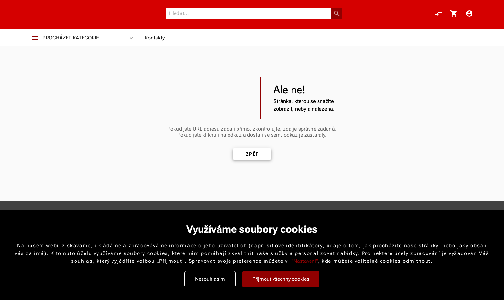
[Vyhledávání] (250, 13)
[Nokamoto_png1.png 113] (63, 13)
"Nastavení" (305, 261)
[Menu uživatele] (469, 13)
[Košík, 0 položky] (454, 13)
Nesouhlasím (210, 279)
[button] (337, 13)
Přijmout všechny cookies (280, 279)
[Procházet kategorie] (34, 38)
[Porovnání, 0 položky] (438, 13)
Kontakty (155, 38)
